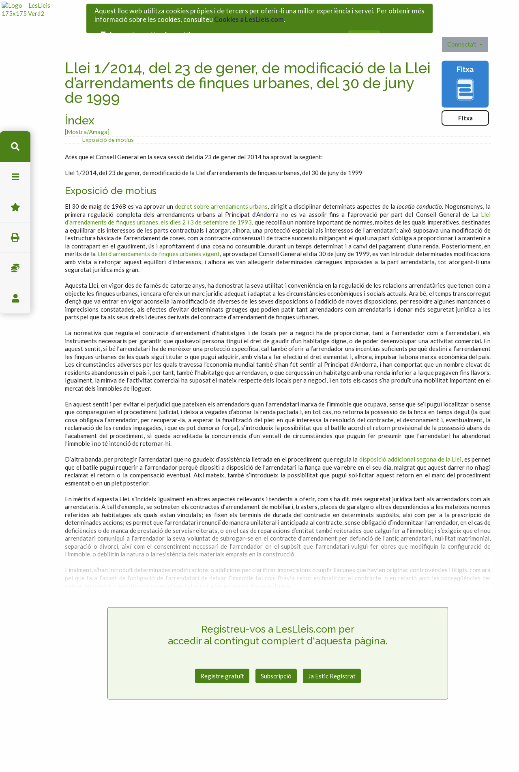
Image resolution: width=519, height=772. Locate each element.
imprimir (15, 237)
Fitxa (465, 105)
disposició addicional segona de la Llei (410, 446)
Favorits (15, 207)
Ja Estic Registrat (332, 663)
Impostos (15, 268)
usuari (15, 298)
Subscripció (276, 663)
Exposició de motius (108, 127)
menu (15, 177)
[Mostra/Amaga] (87, 119)
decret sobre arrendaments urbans (221, 193)
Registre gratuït (222, 663)
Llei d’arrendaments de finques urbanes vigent (158, 241)
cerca (15, 146)
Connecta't (462, 31)
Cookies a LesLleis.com (249, 17)
